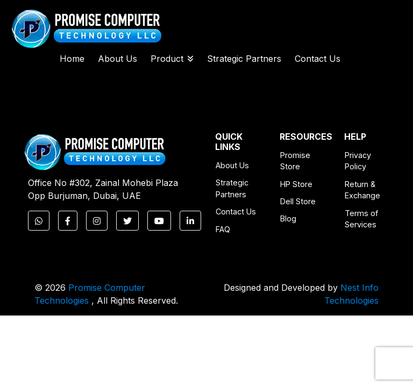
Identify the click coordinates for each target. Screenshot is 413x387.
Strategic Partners (244, 58)
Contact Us (317, 58)
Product (172, 58)
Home (72, 58)
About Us (117, 58)
